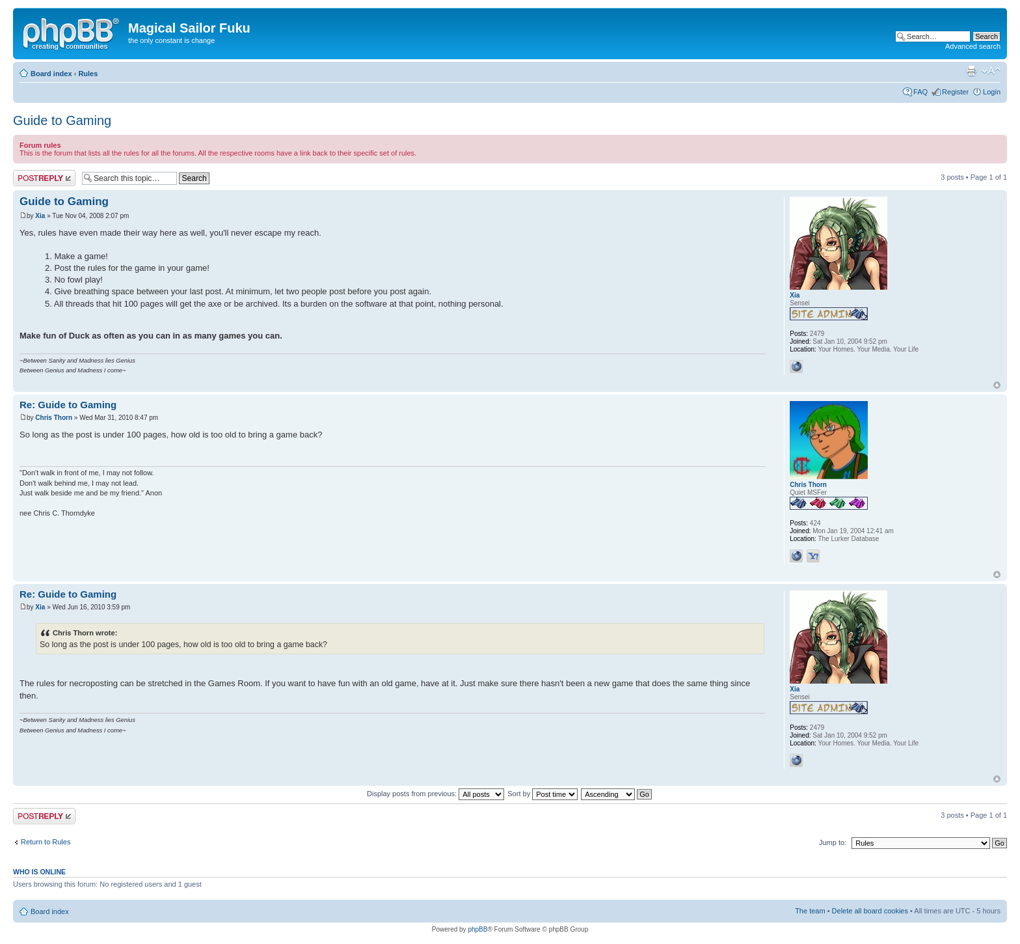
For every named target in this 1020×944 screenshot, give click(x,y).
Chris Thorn (53, 417)
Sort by (542, 794)
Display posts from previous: (435, 794)
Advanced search (972, 46)
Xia (40, 215)
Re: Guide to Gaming (68, 404)
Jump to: (832, 842)
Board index (51, 73)
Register (955, 92)
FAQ (920, 92)
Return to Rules (45, 842)
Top (996, 385)
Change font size (991, 71)
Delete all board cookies (870, 911)
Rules (88, 73)
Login (991, 92)
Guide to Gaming (62, 120)
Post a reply (44, 178)
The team (810, 911)
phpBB (477, 929)
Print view (971, 71)
